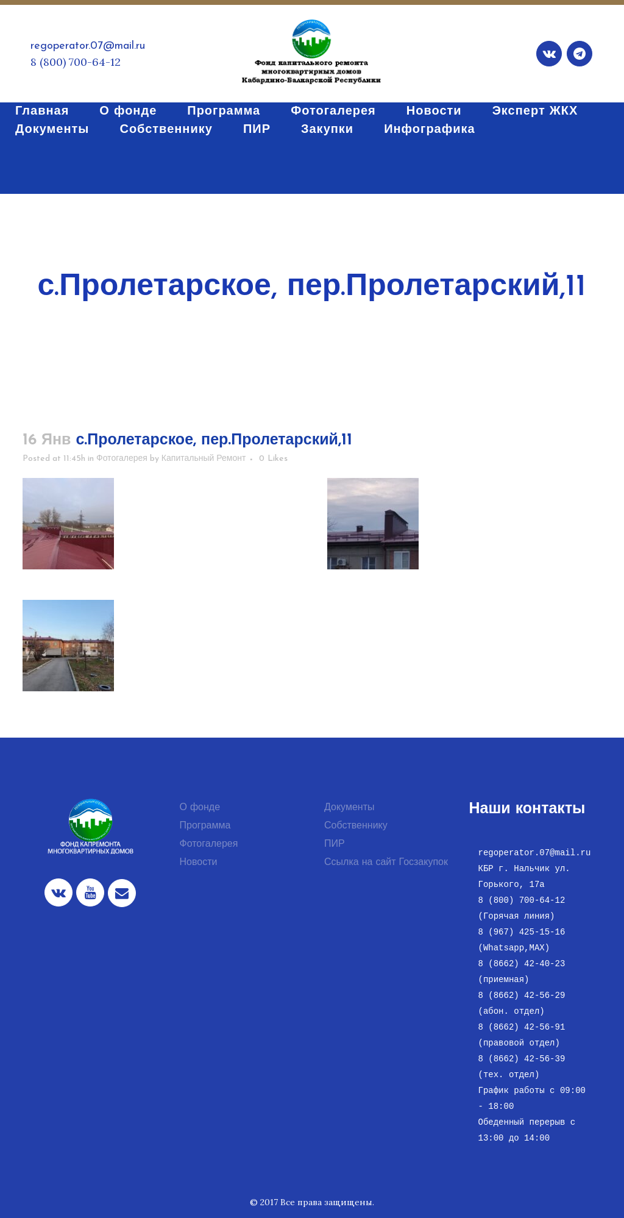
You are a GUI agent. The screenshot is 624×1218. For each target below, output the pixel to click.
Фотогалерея (121, 458)
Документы (349, 808)
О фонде (200, 808)
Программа (205, 826)
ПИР (334, 844)
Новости (199, 862)
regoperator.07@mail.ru (87, 46)
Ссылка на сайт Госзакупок (386, 862)
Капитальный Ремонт (203, 458)
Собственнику (356, 826)
